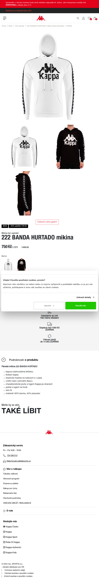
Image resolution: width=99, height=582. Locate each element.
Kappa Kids (10, 553)
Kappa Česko (10, 527)
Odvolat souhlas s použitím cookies (19, 573)
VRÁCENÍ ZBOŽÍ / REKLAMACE (17, 503)
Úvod (4, 26)
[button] (83, 18)
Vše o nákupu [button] (12, 469)
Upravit (49, 305)
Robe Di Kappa (11, 542)
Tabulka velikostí (10, 474)
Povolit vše (80, 305)
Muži (10, 26)
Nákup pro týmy (10, 489)
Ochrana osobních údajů (15, 570)
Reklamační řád (10, 493)
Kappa (7, 532)
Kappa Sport (10, 537)
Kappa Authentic (12, 548)
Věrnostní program (11, 479)
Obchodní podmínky (12, 498)
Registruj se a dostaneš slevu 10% (18, 11)
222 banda (19, 26)
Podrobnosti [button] (20, 360)
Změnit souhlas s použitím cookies (18, 576)
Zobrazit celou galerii (47, 222)
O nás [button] (8, 511)
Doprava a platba (10, 484)
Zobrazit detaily (83, 297)
